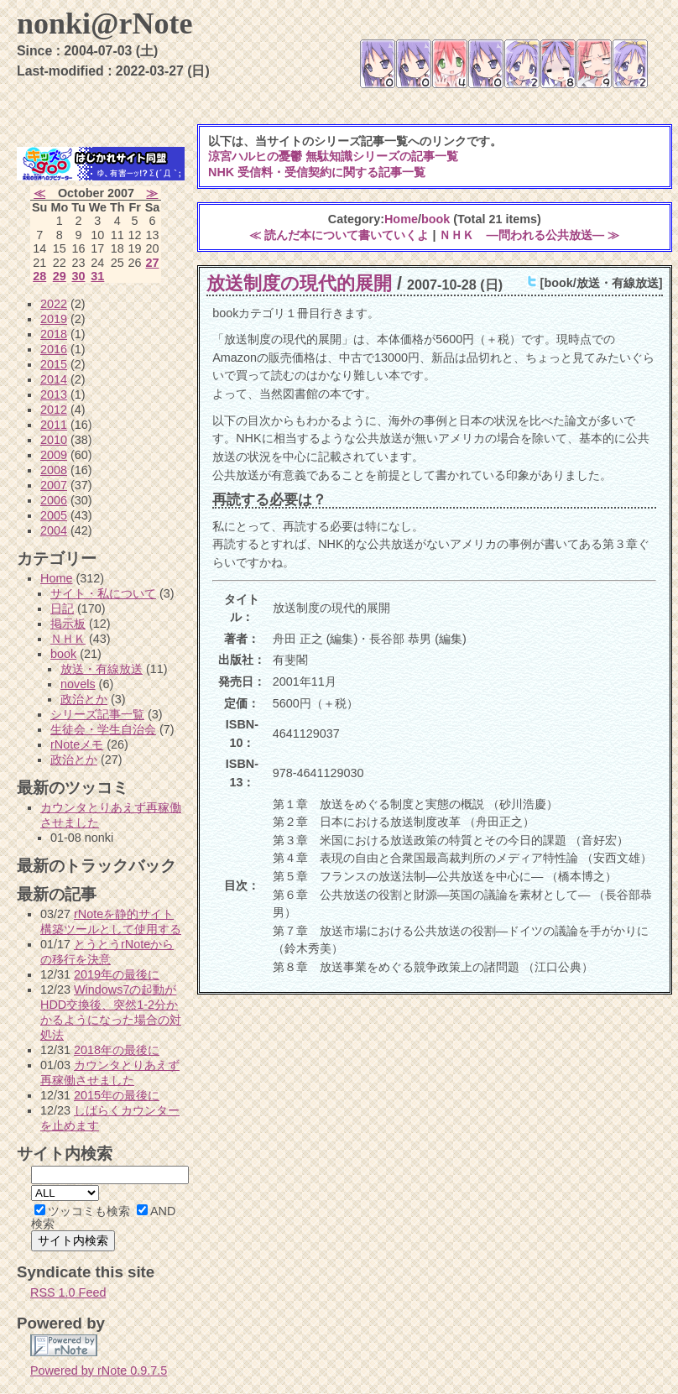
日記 (62, 608)
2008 (53, 470)
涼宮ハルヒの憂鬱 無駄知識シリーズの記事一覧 (333, 156)
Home (401, 219)
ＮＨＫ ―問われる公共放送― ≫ (529, 235)
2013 (53, 394)
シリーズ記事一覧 (97, 714)
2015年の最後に (116, 1095)
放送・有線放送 (101, 669)
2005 (53, 515)
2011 (53, 424)
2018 (53, 334)
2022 (53, 304)
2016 (53, 349)
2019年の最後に (116, 974)
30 (78, 276)
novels (78, 684)
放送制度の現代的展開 (299, 283)
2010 (53, 439)
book (435, 219)
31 (97, 276)
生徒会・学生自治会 (103, 729)
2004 (53, 530)
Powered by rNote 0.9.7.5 (98, 1370)
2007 (53, 485)
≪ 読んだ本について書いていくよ (339, 235)
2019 (53, 319)
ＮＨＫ (68, 638)
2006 (53, 500)
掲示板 (68, 623)
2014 (53, 379)
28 (39, 276)
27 (152, 262)
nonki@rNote (105, 23)
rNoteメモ (76, 744)
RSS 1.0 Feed (68, 1292)
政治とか (83, 699)
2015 (53, 364)
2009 (53, 455)
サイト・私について (103, 593)
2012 (53, 409)
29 (59, 276)
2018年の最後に (116, 1050)
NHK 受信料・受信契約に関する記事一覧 (316, 172)
